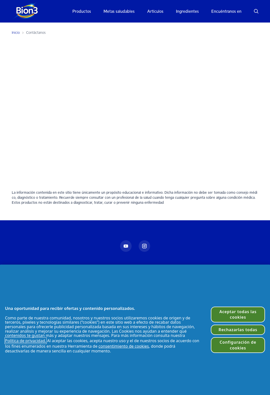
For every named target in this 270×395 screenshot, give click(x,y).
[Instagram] (144, 246)
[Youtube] (126, 246)
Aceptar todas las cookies (237, 314)
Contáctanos (36, 33)
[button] (253, 11)
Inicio (16, 33)
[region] (135, 330)
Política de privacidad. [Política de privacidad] (25, 340)
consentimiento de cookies (124, 346)
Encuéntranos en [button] (226, 11)
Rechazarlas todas (238, 329)
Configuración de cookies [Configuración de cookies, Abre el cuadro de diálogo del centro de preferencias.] (238, 344)
